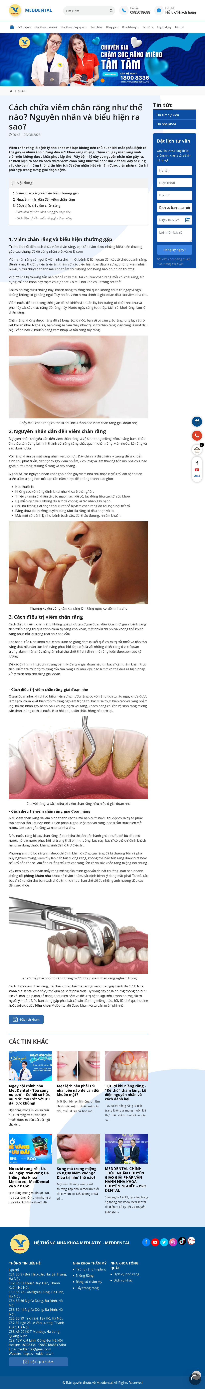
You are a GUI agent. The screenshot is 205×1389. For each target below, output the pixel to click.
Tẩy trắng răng (87, 1287)
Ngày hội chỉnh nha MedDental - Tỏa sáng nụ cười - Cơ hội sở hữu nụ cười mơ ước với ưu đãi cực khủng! (29, 1094)
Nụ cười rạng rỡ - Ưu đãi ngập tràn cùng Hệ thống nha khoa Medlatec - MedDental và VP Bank (29, 1177)
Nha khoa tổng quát (74, 27)
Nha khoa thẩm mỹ (46, 27)
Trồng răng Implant (91, 1269)
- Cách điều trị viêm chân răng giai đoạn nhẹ (43, 212)
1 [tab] (102, 80)
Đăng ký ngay (174, 250)
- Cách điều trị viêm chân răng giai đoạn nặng (43, 218)
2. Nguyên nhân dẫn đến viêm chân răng (44, 199)
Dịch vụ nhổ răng (126, 1274)
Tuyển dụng (164, 27)
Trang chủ (12, 27)
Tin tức (147, 27)
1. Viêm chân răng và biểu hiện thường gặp (46, 193)
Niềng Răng (85, 1275)
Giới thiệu (24, 27)
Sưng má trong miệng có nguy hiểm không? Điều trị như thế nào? (76, 1173)
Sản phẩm (96, 27)
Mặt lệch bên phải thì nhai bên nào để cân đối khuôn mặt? (78, 1090)
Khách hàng (130, 27)
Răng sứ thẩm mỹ (89, 1281)
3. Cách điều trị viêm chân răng (36, 205)
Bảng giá (112, 27)
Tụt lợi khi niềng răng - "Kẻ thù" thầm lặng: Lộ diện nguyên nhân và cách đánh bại (125, 1092)
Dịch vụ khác (123, 1280)
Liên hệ (179, 27)
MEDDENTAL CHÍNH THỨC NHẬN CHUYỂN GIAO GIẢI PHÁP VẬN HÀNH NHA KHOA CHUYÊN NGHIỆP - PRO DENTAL (125, 1179)
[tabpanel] (102, 59)
